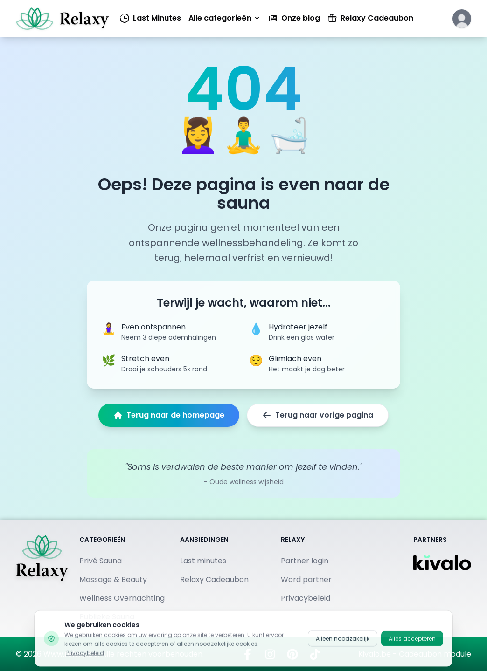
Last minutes (203, 560)
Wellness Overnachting (122, 598)
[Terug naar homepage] (42, 579)
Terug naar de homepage (168, 415)
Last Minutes (150, 18)
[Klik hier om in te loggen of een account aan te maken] (461, 18)
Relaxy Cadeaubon (370, 18)
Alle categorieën (224, 18)
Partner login (304, 560)
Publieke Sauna (106, 616)
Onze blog (294, 18)
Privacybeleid (305, 598)
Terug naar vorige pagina (317, 415)
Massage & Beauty (113, 579)
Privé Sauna (100, 560)
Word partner (306, 579)
